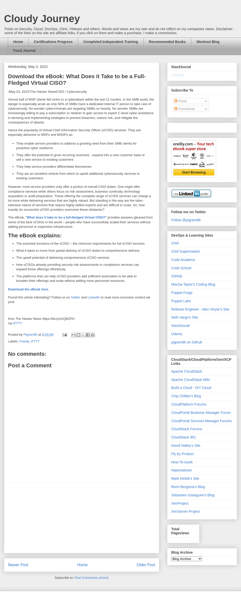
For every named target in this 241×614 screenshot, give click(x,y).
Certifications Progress (53, 42)
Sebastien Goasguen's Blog (192, 495)
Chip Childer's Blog (186, 396)
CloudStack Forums (186, 429)
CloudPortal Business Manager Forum (201, 413)
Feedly (24, 341)
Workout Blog (208, 42)
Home (18, 42)
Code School (181, 268)
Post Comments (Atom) (91, 578)
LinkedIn (94, 297)
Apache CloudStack (186, 371)
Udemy (176, 334)
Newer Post (18, 565)
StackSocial (180, 326)
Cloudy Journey (42, 18)
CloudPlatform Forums (188, 404)
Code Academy (183, 260)
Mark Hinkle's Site (185, 478)
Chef (175, 243)
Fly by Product (182, 454)
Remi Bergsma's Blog (188, 487)
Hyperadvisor (181, 470)
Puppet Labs (181, 301)
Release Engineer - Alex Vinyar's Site (200, 309)
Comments (184, 109)
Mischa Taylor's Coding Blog (193, 284)
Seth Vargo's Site (184, 317)
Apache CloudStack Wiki (190, 380)
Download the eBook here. (28, 289)
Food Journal (24, 51)
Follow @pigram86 (186, 220)
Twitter (75, 297)
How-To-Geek (182, 462)
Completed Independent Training (110, 42)
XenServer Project (185, 511)
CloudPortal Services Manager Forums (201, 421)
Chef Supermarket (185, 251)
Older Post (146, 565)
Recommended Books (167, 42)
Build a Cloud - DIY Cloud (191, 388)
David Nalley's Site (185, 446)
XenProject (179, 503)
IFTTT (17, 323)
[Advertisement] (81, 517)
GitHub (176, 276)
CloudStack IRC (183, 437)
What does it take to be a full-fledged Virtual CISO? (66, 217)
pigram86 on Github (186, 342)
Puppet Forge (182, 293)
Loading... (179, 75)
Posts (180, 101)
